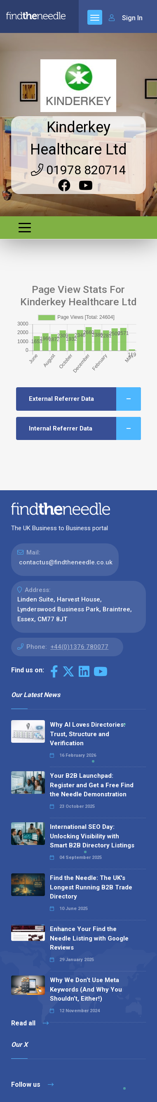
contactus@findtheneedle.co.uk (65, 562)
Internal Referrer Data (85, 428)
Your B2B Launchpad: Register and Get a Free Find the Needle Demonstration (92, 785)
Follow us (32, 1084)
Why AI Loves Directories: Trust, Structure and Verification (87, 734)
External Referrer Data (85, 399)
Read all (30, 1023)
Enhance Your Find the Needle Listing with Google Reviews (89, 938)
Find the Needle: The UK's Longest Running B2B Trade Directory (91, 887)
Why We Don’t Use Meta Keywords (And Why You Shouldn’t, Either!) (86, 989)
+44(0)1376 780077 (79, 646)
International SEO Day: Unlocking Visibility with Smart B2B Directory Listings (92, 836)
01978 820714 (78, 170)
